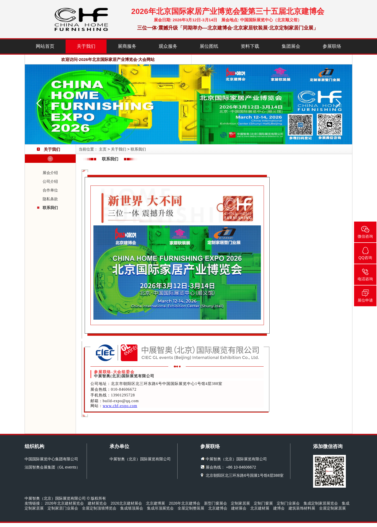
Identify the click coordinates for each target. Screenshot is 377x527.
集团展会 (291, 46)
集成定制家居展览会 (321, 503)
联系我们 (50, 207)
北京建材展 (259, 508)
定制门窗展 (263, 503)
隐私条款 (50, 199)
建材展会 (238, 508)
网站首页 (45, 46)
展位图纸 (209, 46)
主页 (103, 149)
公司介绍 (50, 181)
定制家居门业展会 (63, 508)
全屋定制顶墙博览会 (99, 508)
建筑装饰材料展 (301, 508)
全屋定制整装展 (191, 508)
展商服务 (127, 46)
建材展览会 (97, 503)
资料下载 (250, 46)
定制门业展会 (288, 503)
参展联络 (332, 46)
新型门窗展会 (215, 503)
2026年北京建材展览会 (64, 503)
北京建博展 (155, 503)
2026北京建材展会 (126, 503)
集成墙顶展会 (131, 508)
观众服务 (168, 46)
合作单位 (50, 190)
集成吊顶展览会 (160, 508)
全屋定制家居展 (332, 508)
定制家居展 (240, 503)
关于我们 (86, 46)
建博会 (279, 508)
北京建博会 (217, 508)
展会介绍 (50, 172)
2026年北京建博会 (184, 503)
